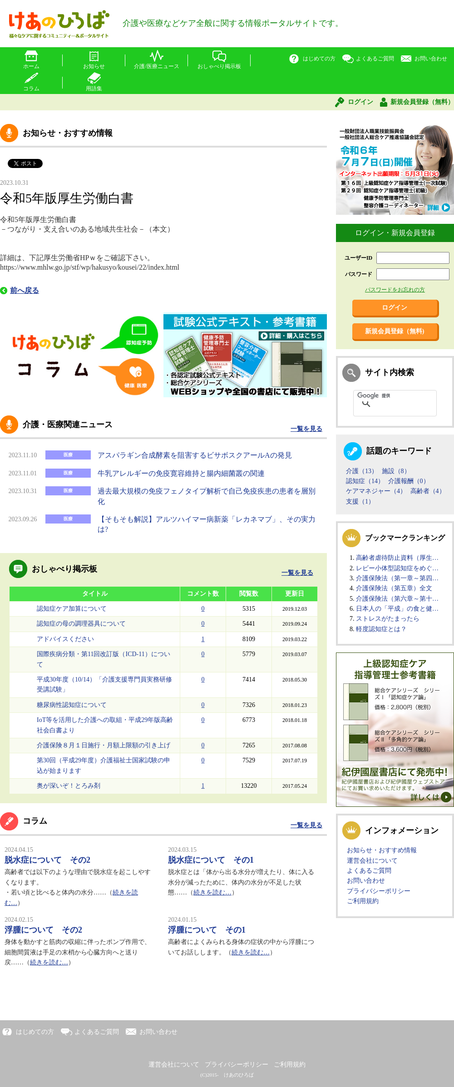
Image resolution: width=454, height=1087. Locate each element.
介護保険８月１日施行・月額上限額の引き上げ (103, 745)
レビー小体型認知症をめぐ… (397, 568)
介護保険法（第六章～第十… (397, 598)
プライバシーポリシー (378, 891)
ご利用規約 (363, 901)
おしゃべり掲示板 (219, 66)
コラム (31, 88)
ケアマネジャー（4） (376, 491)
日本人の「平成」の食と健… (397, 608)
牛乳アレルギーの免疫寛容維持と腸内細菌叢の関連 (181, 473)
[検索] (383, 395)
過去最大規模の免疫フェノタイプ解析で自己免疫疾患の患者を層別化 (207, 496)
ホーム (31, 66)
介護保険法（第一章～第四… (397, 578)
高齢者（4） (427, 491)
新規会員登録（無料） (422, 102)
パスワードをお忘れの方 (395, 290)
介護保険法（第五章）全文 (394, 588)
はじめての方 (319, 58)
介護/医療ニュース (156, 66)
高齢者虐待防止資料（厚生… (397, 557)
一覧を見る (306, 428)
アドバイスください (65, 639)
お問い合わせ (431, 58)
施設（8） (396, 471)
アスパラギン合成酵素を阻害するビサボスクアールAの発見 (195, 455)
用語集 (94, 88)
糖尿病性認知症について (72, 705)
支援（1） (360, 501)
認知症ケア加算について (72, 608)
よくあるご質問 (375, 58)
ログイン (360, 102)
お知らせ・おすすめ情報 (382, 850)
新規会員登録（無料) (394, 331)
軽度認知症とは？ (381, 629)
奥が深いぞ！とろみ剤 (68, 785)
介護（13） (362, 471)
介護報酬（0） (408, 481)
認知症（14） (365, 481)
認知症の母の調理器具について (81, 623)
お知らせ (94, 66)
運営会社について (372, 860)
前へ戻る (24, 290)
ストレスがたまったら (387, 618)
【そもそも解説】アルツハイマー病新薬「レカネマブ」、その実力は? (207, 524)
